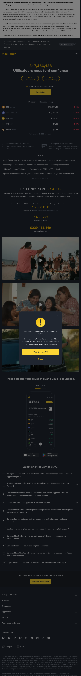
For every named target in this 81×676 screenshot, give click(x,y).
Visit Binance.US (41, 352)
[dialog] (40, 338)
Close (40, 359)
